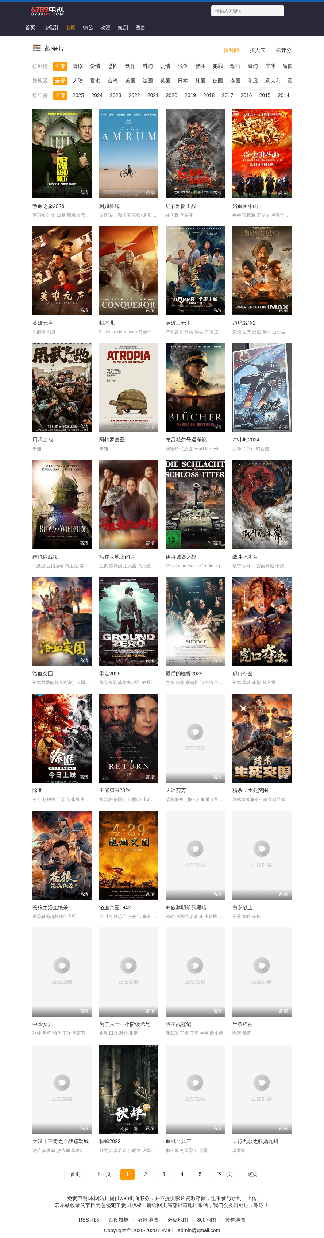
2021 (153, 95)
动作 (130, 66)
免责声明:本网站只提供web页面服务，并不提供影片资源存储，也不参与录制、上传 (162, 1198)
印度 (253, 81)
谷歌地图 (148, 1220)
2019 (190, 95)
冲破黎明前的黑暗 (186, 907)
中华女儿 (42, 1024)
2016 (246, 95)
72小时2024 (246, 440)
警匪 (200, 66)
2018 (209, 95)
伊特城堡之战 (181, 557)
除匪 (37, 790)
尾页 (252, 1174)
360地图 (206, 1220)
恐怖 (113, 66)
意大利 (273, 81)
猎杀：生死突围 (250, 790)
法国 (148, 81)
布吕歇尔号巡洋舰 (186, 440)
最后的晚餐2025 (184, 673)
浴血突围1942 (115, 907)
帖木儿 (107, 323)
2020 (171, 95)
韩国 (200, 81)
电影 (70, 27)
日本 (183, 81)
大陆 (78, 81)
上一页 (103, 1174)
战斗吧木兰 (245, 557)
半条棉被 (242, 1024)
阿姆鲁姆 (109, 206)
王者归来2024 (115, 790)
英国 (165, 81)
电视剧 (50, 27)
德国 (218, 81)
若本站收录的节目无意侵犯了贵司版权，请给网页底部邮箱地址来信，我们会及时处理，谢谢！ (162, 1205)
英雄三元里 (178, 323)
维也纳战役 (45, 557)
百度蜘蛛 (118, 1220)
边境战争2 (244, 323)
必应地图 (177, 1220)
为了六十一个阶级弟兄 (124, 1024)
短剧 (123, 27)
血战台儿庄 (178, 1141)
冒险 (288, 66)
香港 (95, 81)
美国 (130, 81)
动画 (235, 66)
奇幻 (253, 66)
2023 (115, 95)
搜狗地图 (235, 1220)
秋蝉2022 (110, 1141)
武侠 (270, 66)
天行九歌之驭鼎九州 (255, 1141)
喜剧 (78, 66)
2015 (265, 95)
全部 (60, 66)
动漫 (105, 27)
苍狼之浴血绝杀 (50, 907)
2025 (78, 95)
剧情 (165, 66)
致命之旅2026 (48, 206)
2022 (134, 95)
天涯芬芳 (176, 790)
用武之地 (42, 440)
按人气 (257, 50)
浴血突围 (42, 673)
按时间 (231, 50)
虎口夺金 (242, 673)
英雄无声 (42, 323)
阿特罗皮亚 (112, 440)
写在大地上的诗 (117, 557)
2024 (97, 95)
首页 (30, 27)
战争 (183, 66)
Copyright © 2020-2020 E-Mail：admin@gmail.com (162, 1230)
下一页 (224, 1174)
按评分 (284, 50)
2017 (227, 95)
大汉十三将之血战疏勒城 (60, 1141)
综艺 (88, 27)
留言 (140, 27)
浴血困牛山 (245, 206)
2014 (283, 95)
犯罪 (218, 66)
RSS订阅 (88, 1220)
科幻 (148, 66)
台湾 (113, 81)
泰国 (235, 81)
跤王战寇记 (178, 1024)
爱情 (95, 66)
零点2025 (110, 673)
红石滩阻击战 (181, 206)
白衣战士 (242, 907)
